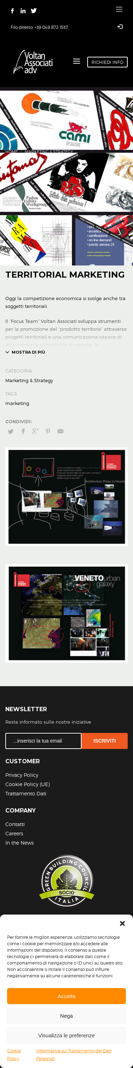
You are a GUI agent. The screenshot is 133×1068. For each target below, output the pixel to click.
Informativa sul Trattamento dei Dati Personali (73, 1054)
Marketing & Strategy (49, 151)
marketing (17, 403)
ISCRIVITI (104, 741)
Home (11, 151)
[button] (122, 923)
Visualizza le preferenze (66, 1035)
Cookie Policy (14, 1054)
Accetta (66, 996)
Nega (66, 1016)
